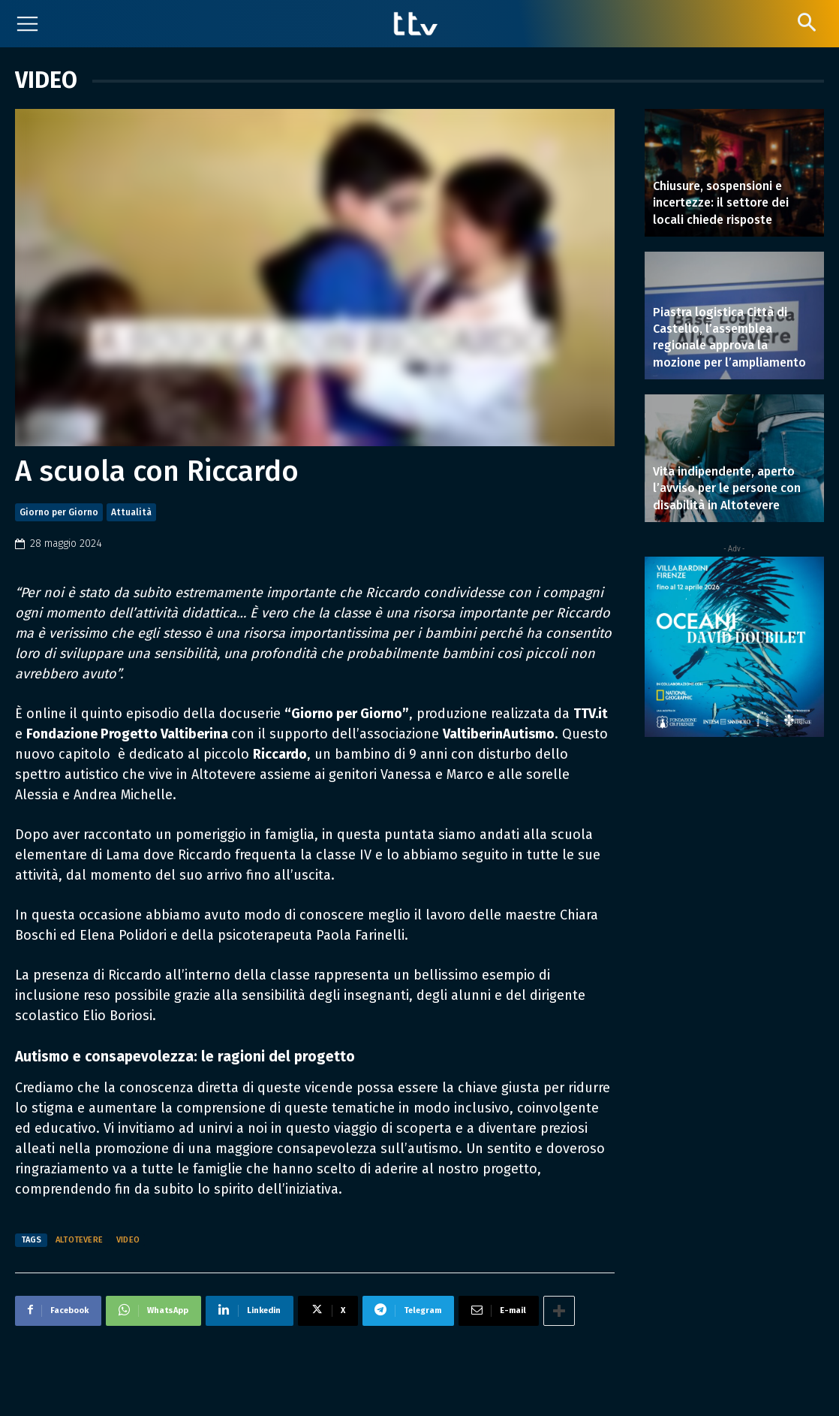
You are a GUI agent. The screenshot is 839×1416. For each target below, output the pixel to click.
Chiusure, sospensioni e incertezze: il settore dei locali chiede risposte (721, 203)
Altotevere (79, 1240)
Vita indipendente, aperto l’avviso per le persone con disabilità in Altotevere (727, 488)
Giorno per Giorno (59, 512)
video (128, 1240)
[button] (806, 22)
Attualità (131, 512)
